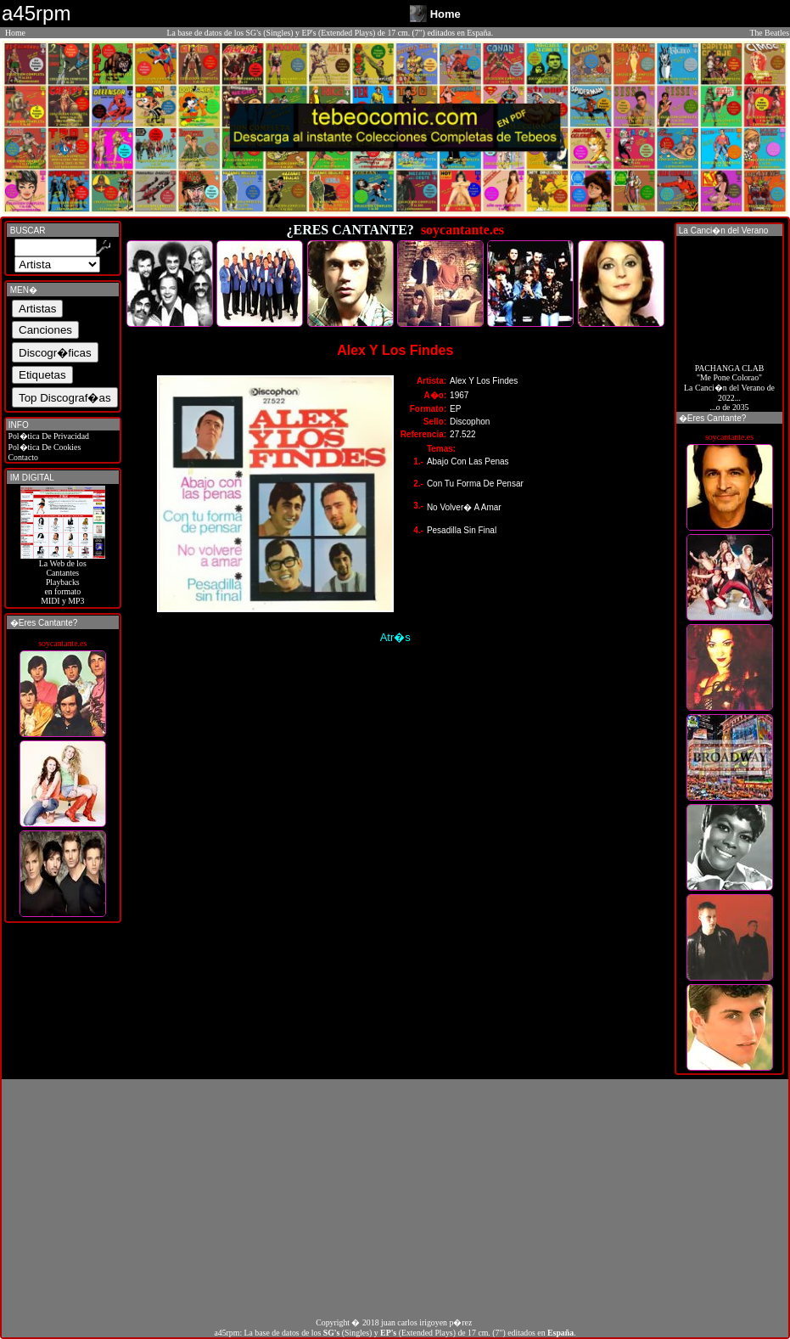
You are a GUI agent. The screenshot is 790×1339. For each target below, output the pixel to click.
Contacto (22, 457)
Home (15, 32)
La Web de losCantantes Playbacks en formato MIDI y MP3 (62, 578)
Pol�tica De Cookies (43, 447)
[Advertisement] (395, 1198)
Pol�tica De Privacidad (47, 436)
